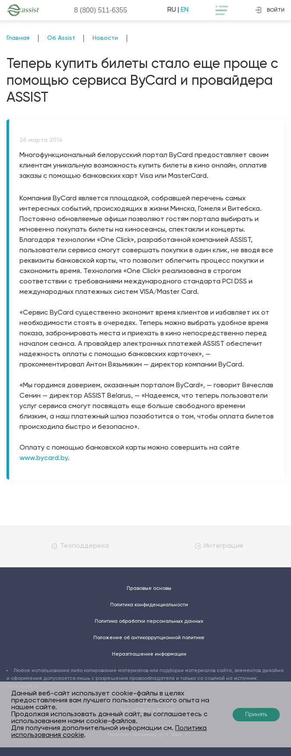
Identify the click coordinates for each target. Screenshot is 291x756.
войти (270, 10)
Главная (17, 38)
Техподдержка (80, 546)
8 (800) (100, 10)
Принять (256, 714)
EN (185, 9)
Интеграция (219, 546)
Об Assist (61, 38)
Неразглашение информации (149, 654)
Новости (105, 38)
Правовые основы (149, 588)
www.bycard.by (43, 458)
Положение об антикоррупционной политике (149, 637)
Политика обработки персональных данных (149, 621)
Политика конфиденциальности (149, 605)
